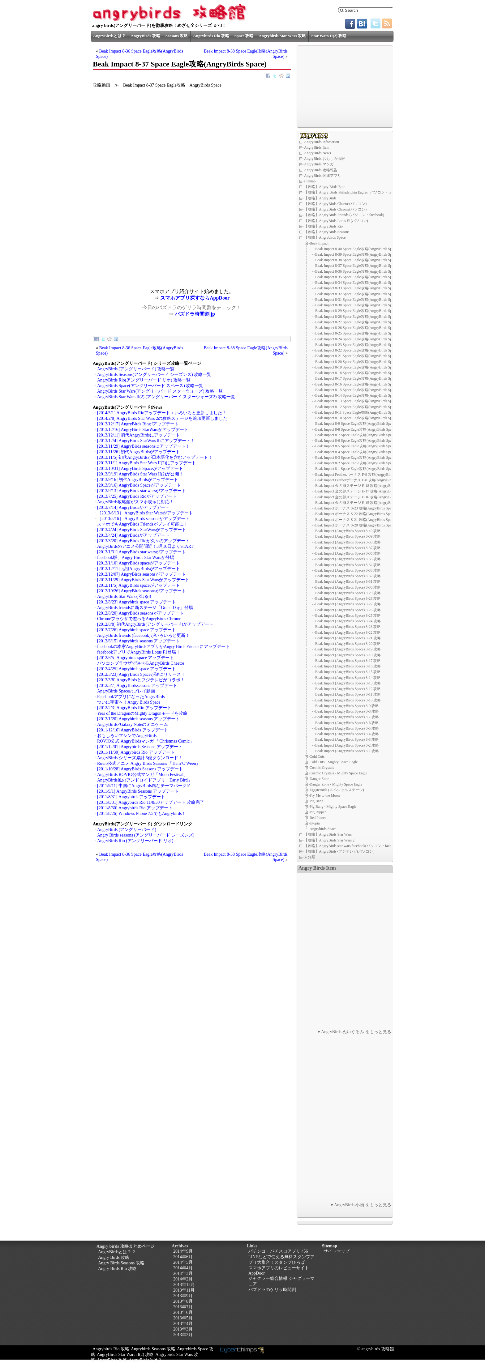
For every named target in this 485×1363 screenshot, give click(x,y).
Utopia (315, 823)
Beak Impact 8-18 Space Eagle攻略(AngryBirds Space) (356, 373)
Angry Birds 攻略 (113, 1257)
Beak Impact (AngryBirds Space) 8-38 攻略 (348, 542)
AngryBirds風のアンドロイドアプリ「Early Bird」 (144, 780)
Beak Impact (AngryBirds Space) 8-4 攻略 (347, 734)
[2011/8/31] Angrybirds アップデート (131, 796)
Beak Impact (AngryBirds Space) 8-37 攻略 (348, 548)
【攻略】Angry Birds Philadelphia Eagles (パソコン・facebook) (353, 192)
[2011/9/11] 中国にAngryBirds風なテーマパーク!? (143, 785)
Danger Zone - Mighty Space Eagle (336, 784)
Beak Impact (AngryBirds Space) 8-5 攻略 (347, 728)
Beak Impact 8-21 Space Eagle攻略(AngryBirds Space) (356, 356)
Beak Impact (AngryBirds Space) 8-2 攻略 (347, 745)
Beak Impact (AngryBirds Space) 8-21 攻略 (348, 638)
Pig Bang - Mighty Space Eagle (333, 806)
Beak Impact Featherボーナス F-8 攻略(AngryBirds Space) (360, 480)
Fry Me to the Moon (325, 795)
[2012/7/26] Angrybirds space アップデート (136, 630)
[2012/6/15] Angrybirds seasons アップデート (138, 641)
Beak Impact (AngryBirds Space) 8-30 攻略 (348, 587)
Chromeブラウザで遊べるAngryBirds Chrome (139, 618)
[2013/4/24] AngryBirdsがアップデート (133, 535)
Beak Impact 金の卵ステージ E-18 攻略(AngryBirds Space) (361, 485)
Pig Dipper (318, 812)
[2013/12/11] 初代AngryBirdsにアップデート (138, 435)
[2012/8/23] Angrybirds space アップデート (136, 602)
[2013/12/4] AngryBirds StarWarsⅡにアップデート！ (146, 440)
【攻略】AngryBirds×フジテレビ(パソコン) (339, 851)
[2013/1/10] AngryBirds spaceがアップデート (138, 563)
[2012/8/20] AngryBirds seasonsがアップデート (140, 613)
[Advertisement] (142, 245)
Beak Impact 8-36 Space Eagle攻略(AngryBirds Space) (356, 271)
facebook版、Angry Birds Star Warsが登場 (135, 557)
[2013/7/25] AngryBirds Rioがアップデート (137, 496)
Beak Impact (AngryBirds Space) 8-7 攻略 (347, 717)
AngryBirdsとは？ (109, 35)
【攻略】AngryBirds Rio (323, 226)
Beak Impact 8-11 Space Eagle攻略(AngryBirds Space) (356, 412)
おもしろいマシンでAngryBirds (127, 735)
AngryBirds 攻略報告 (320, 170)
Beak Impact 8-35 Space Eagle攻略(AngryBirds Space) (356, 277)
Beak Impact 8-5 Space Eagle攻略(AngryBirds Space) (355, 446)
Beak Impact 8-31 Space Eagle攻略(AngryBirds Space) (356, 299)
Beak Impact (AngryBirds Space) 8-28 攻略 (348, 598)
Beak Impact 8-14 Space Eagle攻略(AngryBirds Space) (356, 395)
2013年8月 (183, 1301)
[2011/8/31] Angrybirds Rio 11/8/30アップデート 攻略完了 (150, 802)
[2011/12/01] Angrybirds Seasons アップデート (139, 746)
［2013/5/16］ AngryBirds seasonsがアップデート (143, 518)
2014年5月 (183, 1262)
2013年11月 (184, 1290)
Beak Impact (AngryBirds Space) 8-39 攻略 (348, 536)
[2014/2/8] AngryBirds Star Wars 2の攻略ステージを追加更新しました (162, 418)
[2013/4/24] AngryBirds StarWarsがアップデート (141, 529)
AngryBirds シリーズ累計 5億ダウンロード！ (139, 758)
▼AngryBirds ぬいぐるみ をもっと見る (354, 1031)
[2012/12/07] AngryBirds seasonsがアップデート (141, 574)
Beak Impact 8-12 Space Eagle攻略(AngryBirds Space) (356, 407)
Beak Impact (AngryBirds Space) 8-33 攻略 (348, 570)
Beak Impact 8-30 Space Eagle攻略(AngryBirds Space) (356, 305)
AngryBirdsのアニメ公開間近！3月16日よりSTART (145, 546)
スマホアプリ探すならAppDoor (195, 297)
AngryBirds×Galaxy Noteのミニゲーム (132, 724)
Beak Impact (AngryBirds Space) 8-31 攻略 (348, 581)
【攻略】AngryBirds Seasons (326, 232)
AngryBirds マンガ (319, 164)
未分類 (309, 857)
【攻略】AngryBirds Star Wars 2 (329, 840)
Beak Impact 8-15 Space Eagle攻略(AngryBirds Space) (356, 390)
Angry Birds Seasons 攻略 (121, 1263)
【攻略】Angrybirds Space (325, 237)
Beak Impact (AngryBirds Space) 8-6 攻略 (347, 723)
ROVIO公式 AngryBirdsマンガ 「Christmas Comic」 (145, 741)
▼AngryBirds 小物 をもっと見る (360, 1205)
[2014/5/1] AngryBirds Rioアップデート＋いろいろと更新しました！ (161, 413)
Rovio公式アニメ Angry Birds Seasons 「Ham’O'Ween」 (148, 763)
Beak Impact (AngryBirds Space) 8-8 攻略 (347, 711)
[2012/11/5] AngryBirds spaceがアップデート (138, 585)
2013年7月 (183, 1307)
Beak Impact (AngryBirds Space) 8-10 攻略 (348, 700)
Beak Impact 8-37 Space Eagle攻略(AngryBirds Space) (356, 265)
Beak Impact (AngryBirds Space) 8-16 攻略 (348, 666)
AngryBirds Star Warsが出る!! (124, 596)
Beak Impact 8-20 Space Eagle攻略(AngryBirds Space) (356, 362)
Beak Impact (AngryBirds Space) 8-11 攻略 (348, 694)
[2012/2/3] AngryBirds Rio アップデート (134, 707)
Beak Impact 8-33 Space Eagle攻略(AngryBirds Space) (356, 288)
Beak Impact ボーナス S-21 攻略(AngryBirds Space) (355, 520)
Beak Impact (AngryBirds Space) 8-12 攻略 (348, 689)
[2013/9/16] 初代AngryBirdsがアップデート (137, 479)
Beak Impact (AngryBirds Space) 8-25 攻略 (348, 615)
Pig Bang (316, 801)
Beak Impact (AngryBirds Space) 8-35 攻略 (348, 559)
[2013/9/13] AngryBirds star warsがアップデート (141, 490)
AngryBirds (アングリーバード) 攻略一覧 (135, 369)
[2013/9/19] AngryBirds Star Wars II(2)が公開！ (140, 474)
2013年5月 (183, 1318)
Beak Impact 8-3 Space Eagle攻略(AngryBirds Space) (355, 457)
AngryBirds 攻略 (145, 35)
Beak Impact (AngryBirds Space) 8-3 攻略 (347, 739)
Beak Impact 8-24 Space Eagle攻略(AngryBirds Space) (356, 339)
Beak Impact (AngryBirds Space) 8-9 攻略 (347, 706)
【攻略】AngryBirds (320, 198)
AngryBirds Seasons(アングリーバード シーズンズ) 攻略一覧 (154, 374)
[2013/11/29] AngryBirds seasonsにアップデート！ (143, 446)
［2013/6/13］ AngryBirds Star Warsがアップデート (145, 513)
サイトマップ (337, 1251)
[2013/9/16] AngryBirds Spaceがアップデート (139, 485)
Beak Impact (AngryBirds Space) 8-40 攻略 (348, 531)
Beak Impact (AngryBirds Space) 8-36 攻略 (348, 553)
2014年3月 (183, 1273)
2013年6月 (183, 1312)
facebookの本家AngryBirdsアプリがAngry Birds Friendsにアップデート (163, 646)
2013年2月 (183, 1334)
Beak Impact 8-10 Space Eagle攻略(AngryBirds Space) (356, 418)
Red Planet (318, 818)
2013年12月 (184, 1284)
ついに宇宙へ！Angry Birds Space (129, 702)
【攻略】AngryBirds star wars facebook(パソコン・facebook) (352, 846)
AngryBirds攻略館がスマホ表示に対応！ (135, 502)
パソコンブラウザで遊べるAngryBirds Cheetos (141, 663)
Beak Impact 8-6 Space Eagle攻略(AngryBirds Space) (355, 440)
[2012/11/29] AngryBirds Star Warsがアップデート (143, 579)
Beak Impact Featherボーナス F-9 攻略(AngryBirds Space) (360, 474)
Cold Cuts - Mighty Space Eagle (334, 762)
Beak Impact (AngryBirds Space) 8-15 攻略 (348, 672)
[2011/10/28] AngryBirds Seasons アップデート (140, 769)
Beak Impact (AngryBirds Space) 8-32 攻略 (348, 576)
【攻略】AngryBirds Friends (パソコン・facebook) (344, 215)
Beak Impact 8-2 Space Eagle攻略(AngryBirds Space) (355, 463)
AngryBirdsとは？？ (117, 1252)
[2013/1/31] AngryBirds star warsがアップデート (141, 552)
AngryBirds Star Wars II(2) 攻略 (125, 1354)
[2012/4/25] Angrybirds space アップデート (136, 669)
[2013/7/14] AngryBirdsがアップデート (133, 507)
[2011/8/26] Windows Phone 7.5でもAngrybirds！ (141, 813)
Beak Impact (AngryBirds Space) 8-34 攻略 (348, 565)
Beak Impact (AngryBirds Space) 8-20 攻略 (348, 643)
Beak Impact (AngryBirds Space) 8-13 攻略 (348, 683)
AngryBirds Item (316, 147)
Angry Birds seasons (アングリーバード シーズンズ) (145, 835)
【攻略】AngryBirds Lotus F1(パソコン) (336, 221)
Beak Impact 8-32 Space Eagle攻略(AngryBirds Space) (356, 294)
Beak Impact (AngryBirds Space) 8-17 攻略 (348, 660)
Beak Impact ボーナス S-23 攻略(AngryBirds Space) (355, 508)
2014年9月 (183, 1251)
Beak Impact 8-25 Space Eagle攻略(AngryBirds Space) (356, 333)
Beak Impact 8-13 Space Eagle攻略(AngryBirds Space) (356, 401)
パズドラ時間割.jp (195, 314)
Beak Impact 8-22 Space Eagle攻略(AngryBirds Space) (356, 350)
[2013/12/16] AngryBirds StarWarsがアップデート (142, 429)
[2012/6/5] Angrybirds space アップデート (135, 657)
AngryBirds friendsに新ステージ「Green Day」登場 (145, 607)
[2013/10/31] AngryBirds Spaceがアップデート (140, 468)
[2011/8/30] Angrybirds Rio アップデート (135, 808)
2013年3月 (183, 1329)
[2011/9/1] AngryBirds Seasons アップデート (138, 791)
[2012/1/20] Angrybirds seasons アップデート (138, 719)
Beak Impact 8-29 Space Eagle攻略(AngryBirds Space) (356, 311)
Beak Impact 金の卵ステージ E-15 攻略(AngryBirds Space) (361, 502)
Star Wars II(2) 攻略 (328, 35)
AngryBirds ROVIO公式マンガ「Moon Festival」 (142, 774)
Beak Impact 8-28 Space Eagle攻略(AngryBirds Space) (356, 316)
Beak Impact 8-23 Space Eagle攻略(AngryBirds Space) (356, 345)
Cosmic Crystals (322, 767)
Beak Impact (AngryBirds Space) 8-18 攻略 (348, 655)
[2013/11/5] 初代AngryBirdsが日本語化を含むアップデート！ (154, 457)
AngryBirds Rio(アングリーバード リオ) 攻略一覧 (144, 380)
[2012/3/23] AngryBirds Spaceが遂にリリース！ (141, 674)
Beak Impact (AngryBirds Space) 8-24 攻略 (348, 621)
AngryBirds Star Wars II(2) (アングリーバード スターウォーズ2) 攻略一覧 (166, 396)
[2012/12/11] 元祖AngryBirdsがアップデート (138, 568)
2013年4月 (183, 1323)
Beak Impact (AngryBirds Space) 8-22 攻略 (348, 632)
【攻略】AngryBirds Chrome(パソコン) (335, 209)
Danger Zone (319, 779)
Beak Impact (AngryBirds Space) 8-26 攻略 (348, 610)
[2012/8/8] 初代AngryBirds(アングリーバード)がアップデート (155, 624)
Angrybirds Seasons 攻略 (153, 1349)
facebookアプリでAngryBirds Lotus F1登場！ (138, 652)
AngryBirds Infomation (321, 142)
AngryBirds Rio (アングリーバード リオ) (135, 840)
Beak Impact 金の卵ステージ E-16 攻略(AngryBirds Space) (361, 497)
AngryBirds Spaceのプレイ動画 (126, 691)
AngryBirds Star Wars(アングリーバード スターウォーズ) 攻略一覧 (160, 391)
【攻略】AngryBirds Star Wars (328, 834)
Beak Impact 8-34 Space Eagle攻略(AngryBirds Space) (356, 282)
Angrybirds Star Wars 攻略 (282, 35)
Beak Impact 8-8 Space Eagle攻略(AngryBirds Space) (355, 429)
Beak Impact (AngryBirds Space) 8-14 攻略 (348, 677)
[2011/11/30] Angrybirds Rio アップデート (136, 752)
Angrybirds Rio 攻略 (211, 35)
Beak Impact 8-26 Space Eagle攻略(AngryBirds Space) (356, 328)
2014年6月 (183, 1256)
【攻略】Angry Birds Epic (324, 187)
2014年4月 (183, 1268)
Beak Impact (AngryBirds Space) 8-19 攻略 (348, 649)
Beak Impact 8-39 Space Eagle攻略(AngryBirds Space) (356, 254)
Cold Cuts (317, 756)
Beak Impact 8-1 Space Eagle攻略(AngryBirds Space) (355, 468)
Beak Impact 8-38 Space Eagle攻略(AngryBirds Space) (356, 260)
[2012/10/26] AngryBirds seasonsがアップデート (141, 591)
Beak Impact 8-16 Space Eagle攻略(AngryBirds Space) (356, 384)
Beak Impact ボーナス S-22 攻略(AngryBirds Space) (355, 514)
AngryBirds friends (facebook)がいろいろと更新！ (143, 635)
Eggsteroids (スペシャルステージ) (337, 790)
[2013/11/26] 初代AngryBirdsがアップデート (138, 451)
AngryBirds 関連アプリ (322, 175)
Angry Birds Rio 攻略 (117, 1268)
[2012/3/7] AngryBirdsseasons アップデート (137, 685)
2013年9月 (183, 1295)
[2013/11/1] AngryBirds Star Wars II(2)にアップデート (146, 463)
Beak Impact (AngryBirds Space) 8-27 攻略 (348, 604)
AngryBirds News (317, 153)
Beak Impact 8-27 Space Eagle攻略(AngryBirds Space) (356, 322)
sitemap (309, 181)
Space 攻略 (244, 35)
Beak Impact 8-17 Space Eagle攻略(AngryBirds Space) (356, 378)
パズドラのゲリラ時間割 (272, 1289)
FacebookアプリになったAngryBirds (131, 696)
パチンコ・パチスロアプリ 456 (278, 1251)
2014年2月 (183, 1279)
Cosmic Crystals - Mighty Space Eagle (338, 773)
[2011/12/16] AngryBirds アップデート (132, 730)
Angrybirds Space (323, 829)
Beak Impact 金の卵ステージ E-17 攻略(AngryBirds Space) (361, 491)
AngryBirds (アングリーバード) (126, 829)
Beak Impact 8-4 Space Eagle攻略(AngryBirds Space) (355, 452)
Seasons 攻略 (176, 35)
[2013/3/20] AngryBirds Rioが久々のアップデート (143, 541)
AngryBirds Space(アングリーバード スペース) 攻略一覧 (150, 385)
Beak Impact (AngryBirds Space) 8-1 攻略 (347, 751)
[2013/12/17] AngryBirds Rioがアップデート (138, 424)
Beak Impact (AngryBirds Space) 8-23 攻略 (348, 626)
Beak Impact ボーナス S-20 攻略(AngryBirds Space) (355, 525)
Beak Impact (319, 243)
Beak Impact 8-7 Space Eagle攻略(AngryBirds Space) (355, 435)
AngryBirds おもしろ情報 (324, 158)
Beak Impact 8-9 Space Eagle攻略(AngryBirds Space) (355, 423)
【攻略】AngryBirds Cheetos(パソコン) (335, 204)
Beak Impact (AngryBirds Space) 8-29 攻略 (348, 593)
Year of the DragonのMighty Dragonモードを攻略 (142, 713)
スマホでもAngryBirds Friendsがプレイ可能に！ (142, 524)
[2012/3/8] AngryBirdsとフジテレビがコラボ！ (141, 680)
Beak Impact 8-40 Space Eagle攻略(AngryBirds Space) (356, 249)
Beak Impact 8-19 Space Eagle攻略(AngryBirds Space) (356, 367)
